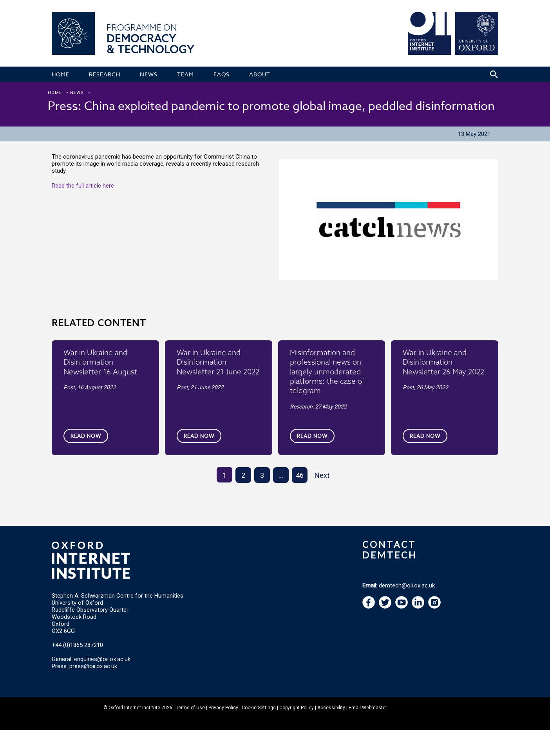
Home (55, 92)
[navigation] (401, 606)
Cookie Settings (259, 707)
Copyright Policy (296, 707)
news (77, 92)
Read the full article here (83, 185)
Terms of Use (190, 707)
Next (322, 475)
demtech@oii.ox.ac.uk (407, 585)
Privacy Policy (223, 707)
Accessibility (331, 707)
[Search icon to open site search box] (494, 74)
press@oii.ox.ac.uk (93, 666)
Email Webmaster (368, 707)
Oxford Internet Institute (134, 707)
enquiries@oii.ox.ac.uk (102, 659)
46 (300, 475)
